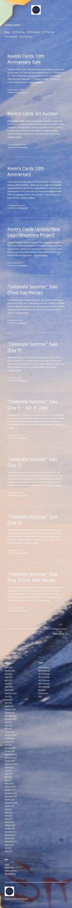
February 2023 (10, 709)
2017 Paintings (48, 32)
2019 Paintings (18, 32)
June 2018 (9, 812)
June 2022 (9, 725)
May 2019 (8, 777)
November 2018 (11, 796)
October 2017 (10, 838)
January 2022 (10, 732)
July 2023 (8, 696)
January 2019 (10, 790)
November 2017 (11, 835)
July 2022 (8, 722)
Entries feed (9, 867)
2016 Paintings (11, 37)
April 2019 (8, 780)
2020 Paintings (44, 683)
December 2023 (11, 693)
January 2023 (10, 712)
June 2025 (9, 677)
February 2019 (10, 787)
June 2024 (9, 687)
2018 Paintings (33, 32)
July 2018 (8, 809)
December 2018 (11, 793)
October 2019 (10, 761)
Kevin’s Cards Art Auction (32, 113)
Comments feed (11, 871)
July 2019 (8, 770)
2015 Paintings (26, 37)
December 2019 (11, 754)
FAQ (39, 696)
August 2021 (9, 741)
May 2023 (8, 703)
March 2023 (9, 706)
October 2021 (10, 738)
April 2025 (8, 680)
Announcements (23, 92)
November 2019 (11, 758)
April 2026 (8, 667)
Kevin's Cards (12, 25)
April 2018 (8, 819)
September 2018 (11, 803)
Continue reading (36, 82)
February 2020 (10, 748)
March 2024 (9, 690)
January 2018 (10, 828)
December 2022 (11, 716)
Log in (7, 864)
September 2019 (11, 764)
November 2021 (11, 735)
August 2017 (9, 845)
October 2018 (10, 799)
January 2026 (10, 671)
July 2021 (8, 745)
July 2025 (8, 674)
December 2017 (11, 832)
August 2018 (9, 806)
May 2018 (8, 816)
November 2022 (11, 719)
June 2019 (9, 774)
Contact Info (43, 693)
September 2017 (11, 841)
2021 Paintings (44, 687)
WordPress (24, 899)
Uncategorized (22, 147)
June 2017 (9, 851)
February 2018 (10, 825)
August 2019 (9, 767)
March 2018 (9, 822)
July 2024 (8, 683)
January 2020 (10, 751)
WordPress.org (10, 874)
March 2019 (9, 783)
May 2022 (8, 729)
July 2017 (8, 848)
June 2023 (9, 700)
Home (7, 32)
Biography (42, 690)
